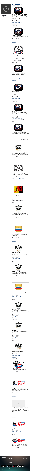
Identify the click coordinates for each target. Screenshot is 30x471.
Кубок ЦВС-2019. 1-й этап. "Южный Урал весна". (19, 444)
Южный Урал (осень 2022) (16, 368)
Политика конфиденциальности (10, 469)
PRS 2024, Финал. (14, 193)
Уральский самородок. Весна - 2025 (17, 53)
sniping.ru (3, 1)
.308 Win (23, 58)
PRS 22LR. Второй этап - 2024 (16, 271)
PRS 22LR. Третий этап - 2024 (16, 252)
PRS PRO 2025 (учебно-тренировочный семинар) (19, 14)
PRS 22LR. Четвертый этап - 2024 (17, 212)
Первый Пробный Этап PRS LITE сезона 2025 (18, 131)
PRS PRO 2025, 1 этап (15, 111)
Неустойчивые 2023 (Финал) (16, 350)
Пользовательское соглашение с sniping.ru (5, 468)
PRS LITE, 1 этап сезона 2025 (16, 72)
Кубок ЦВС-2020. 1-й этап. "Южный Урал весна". (19, 428)
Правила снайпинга (14, 468)
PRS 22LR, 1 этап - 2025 (15, 91)
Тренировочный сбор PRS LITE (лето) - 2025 (18, 35)
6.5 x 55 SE (21, 297)
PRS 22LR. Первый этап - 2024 (16, 309)
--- (18, 23)
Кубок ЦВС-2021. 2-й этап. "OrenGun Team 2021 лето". (20, 407)
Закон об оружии (3, 469)
